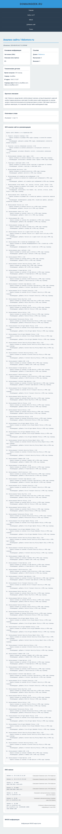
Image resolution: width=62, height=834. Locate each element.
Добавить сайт (31, 24)
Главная (31, 10)
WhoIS (31, 20)
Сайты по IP (31, 15)
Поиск (31, 29)
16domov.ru (41, 54)
